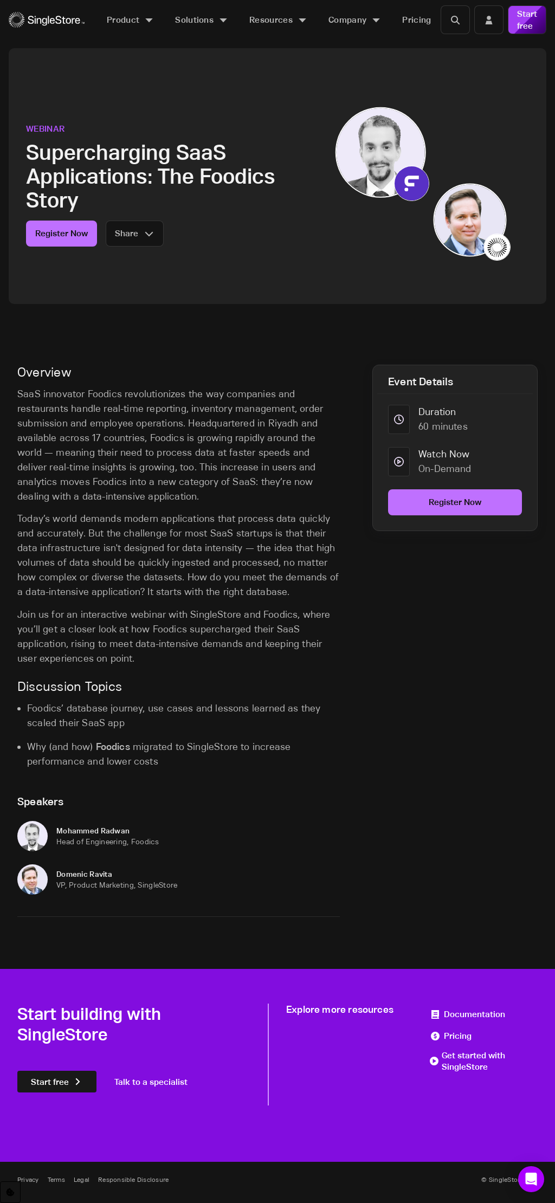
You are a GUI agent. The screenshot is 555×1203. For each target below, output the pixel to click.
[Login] (489, 19)
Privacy (28, 1179)
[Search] (455, 19)
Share (134, 233)
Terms (56, 1179)
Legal (81, 1179)
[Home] (47, 20)
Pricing (451, 1036)
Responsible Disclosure (133, 1179)
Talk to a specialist (151, 1082)
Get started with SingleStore (467, 1061)
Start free (527, 20)
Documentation (467, 1014)
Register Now (61, 233)
